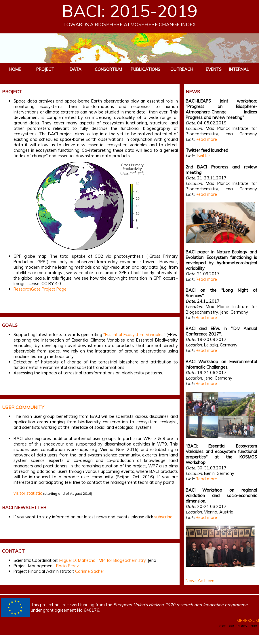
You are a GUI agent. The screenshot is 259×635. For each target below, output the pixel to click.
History (242, 626)
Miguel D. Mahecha (77, 560)
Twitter (203, 155)
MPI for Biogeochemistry (122, 560)
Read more (206, 139)
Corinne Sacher (89, 571)
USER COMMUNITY (23, 407)
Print (253, 626)
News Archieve (200, 580)
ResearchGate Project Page (40, 289)
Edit (231, 626)
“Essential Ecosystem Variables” (134, 334)
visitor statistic (28, 493)
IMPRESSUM (247, 620)
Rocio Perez (67, 565)
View (222, 626)
